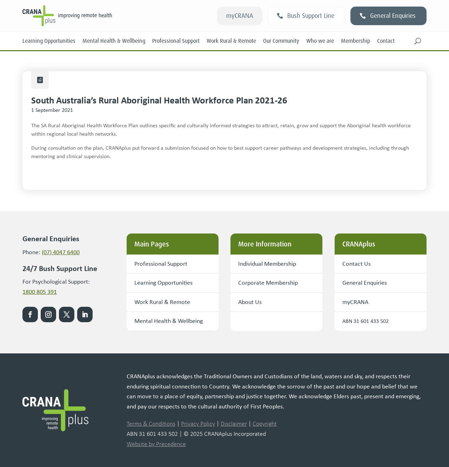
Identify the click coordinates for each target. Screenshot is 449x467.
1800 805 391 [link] (39, 291)
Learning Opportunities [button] (163, 282)
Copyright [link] (265, 423)
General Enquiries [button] (393, 16)
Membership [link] (355, 41)
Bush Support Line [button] (310, 16)
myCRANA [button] (239, 16)
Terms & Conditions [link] (151, 423)
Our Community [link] (281, 41)
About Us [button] (250, 302)
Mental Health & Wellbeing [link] (113, 41)
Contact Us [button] (356, 263)
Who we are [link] (320, 41)
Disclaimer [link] (234, 423)
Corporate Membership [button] (268, 282)
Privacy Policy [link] (198, 423)
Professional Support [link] (176, 41)
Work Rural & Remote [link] (231, 41)
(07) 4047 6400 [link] (61, 252)
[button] (418, 41)
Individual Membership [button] (267, 263)
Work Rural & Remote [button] (162, 302)
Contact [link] (386, 41)
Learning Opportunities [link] (48, 41)
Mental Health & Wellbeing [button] (168, 321)
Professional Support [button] (160, 263)
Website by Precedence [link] (156, 444)
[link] (102, 15)
